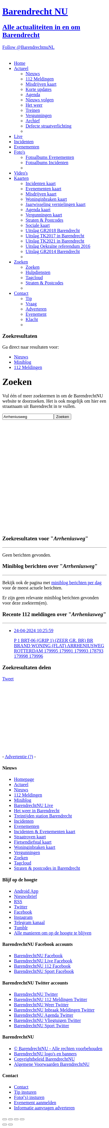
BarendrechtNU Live (33, 805)
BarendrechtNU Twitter (36, 994)
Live (18, 136)
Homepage (24, 779)
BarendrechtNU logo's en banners (45, 1053)
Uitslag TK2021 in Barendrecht (55, 240)
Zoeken (21, 261)
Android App (26, 891)
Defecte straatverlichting (49, 125)
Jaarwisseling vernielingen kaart (55, 204)
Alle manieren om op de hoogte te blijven (52, 932)
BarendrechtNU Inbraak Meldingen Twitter (54, 1009)
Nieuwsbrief (25, 896)
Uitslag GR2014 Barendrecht (53, 251)
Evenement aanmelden (35, 1102)
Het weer (34, 105)
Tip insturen (25, 1092)
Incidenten (24, 141)
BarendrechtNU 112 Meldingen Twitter (50, 999)
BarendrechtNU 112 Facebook (42, 966)
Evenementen (26, 146)
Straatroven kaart (30, 836)
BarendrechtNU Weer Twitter (41, 1004)
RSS (18, 901)
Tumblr (21, 927)
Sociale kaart (38, 225)
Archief (33, 120)
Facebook (23, 912)
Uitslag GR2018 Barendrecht (53, 230)
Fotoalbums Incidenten (47, 162)
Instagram (23, 917)
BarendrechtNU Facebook (38, 955)
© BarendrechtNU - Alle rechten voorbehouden (58, 1048)
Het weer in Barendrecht (37, 810)
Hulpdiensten (38, 272)
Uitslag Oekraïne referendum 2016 (58, 246)
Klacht (32, 319)
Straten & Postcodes (44, 220)
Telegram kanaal (29, 922)
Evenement (36, 314)
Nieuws (33, 73)
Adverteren (36, 308)
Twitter (20, 906)
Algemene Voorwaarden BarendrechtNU (52, 1064)
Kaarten (21, 178)
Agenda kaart (38, 209)
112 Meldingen (40, 78)
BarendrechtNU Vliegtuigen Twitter (47, 1020)
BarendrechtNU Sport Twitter (41, 1025)
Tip (29, 298)
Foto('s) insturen (29, 1097)
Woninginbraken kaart (46, 199)
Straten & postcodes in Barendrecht (47, 868)
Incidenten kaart (41, 183)
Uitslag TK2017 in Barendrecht (55, 235)
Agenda (33, 94)
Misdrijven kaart (41, 84)
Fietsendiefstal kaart (32, 842)
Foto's (19, 152)
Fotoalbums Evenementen (50, 157)
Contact (21, 293)
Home (19, 63)
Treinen (33, 110)
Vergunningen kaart (44, 214)
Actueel (21, 68)
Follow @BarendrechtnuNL (28, 47)
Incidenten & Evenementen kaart (44, 831)
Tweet (8, 678)
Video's (21, 173)
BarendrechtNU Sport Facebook (44, 971)
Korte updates (38, 89)
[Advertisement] (54, 474)
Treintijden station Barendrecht (43, 815)
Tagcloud (34, 277)
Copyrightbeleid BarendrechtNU (44, 1059)
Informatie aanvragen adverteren (44, 1107)
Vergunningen (38, 115)
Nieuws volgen (39, 99)
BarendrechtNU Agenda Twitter (43, 1015)
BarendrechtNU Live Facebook (43, 960)
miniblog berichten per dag (76, 582)
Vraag (31, 303)
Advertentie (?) (19, 756)
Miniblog (22, 362)
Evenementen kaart (43, 188)
